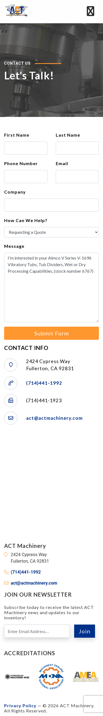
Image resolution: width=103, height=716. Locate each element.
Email (62, 163)
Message (14, 246)
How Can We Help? (26, 220)
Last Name (68, 134)
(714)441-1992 (44, 383)
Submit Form (51, 333)
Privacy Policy (20, 705)
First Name (16, 134)
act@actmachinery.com (54, 418)
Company (15, 191)
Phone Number (21, 163)
